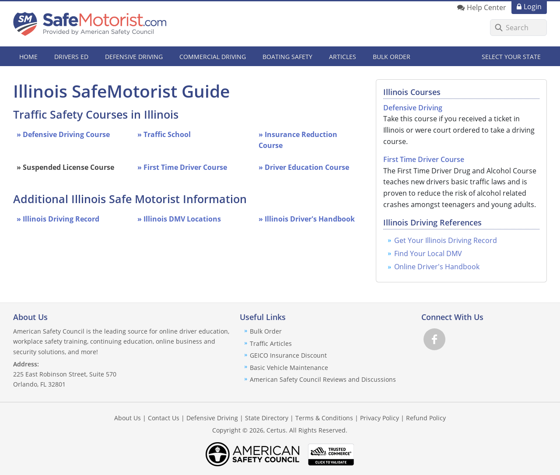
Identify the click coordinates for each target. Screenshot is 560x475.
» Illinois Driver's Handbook (307, 219)
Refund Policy (426, 418)
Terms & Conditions (324, 418)
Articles (342, 57)
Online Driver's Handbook (437, 266)
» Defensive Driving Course (63, 134)
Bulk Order (391, 57)
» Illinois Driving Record (58, 219)
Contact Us (163, 418)
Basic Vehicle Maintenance (289, 367)
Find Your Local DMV (428, 253)
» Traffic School (164, 134)
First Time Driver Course (423, 159)
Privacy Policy (379, 418)
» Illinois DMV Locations (179, 219)
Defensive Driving (412, 108)
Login (533, 6)
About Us (127, 418)
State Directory (266, 418)
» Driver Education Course (304, 167)
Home (28, 57)
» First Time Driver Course (182, 167)
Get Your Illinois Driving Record (445, 240)
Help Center (486, 7)
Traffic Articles (271, 343)
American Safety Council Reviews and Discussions (323, 379)
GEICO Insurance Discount (288, 355)
